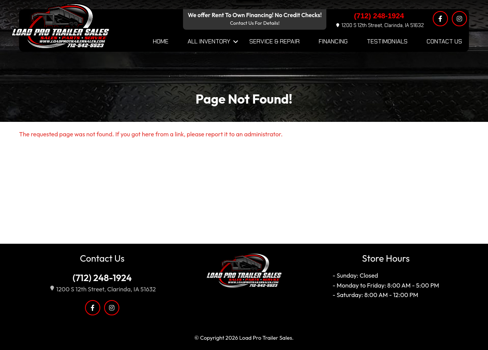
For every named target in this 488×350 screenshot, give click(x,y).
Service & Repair (274, 41)
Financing (333, 41)
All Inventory (209, 41)
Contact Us (444, 41)
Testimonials (387, 41)
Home (161, 41)
